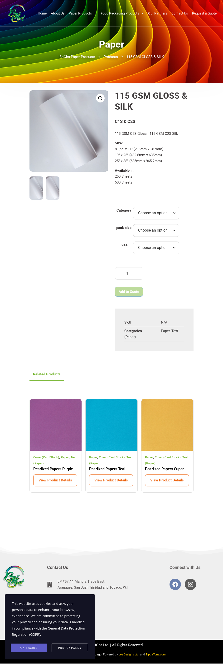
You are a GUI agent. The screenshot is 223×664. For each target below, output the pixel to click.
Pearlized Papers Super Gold (167, 469)
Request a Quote (204, 13)
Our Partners (157, 13)
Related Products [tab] (47, 374)
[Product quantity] (129, 273)
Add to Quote (129, 292)
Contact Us (179, 13)
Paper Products (83, 13)
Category (123, 210)
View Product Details (55, 480)
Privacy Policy (70, 648)
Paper (165, 331)
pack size (123, 228)
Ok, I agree (29, 648)
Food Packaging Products (122, 13)
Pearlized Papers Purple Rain (55, 469)
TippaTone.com (156, 654)
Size (124, 245)
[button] (100, 98)
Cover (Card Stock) (46, 457)
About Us (57, 13)
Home (42, 13)
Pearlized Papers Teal (107, 469)
